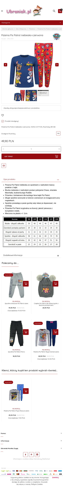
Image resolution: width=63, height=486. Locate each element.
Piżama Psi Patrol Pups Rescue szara (16, 410)
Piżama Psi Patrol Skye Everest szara (46, 351)
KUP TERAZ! (31, 156)
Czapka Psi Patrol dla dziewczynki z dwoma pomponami (46, 303)
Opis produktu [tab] (9, 178)
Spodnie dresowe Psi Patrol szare (16, 303)
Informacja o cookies (20, 458)
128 (58, 133)
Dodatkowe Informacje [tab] (12, 254)
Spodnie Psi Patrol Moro (16, 351)
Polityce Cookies (37, 484)
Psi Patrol (16, 300)
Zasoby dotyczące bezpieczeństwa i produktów (22, 108)
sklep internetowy (35, 458)
